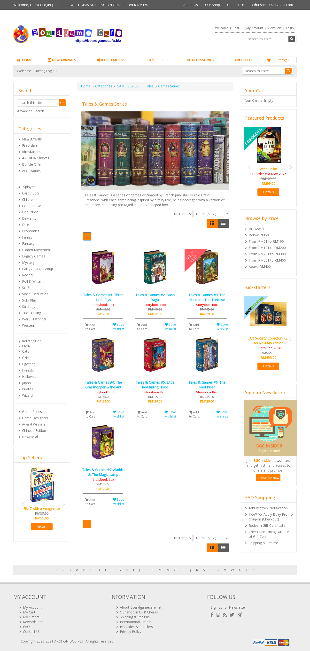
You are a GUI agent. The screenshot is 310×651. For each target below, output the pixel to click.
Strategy (28, 306)
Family (27, 237)
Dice (25, 224)
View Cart (274, 28)
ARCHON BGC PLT (69, 641)
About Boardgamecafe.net (141, 607)
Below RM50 (259, 235)
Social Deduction (35, 294)
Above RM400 (260, 266)
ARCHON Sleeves (35, 158)
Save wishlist (118, 326)
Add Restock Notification (268, 508)
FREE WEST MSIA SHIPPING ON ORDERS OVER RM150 (105, 4)
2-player (28, 187)
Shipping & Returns (264, 543)
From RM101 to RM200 (267, 247)
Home (86, 86)
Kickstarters (31, 151)
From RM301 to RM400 (267, 260)
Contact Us (236, 4)
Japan (26, 382)
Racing (27, 275)
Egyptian (28, 364)
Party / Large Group (37, 268)
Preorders (30, 145)
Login (46, 4)
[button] (20, 501)
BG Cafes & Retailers (136, 626)
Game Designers (35, 418)
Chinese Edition (34, 430)
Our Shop (212, 4)
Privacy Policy (130, 631)
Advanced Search (30, 111)
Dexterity (29, 218)
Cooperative (31, 205)
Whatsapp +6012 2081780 (272, 4)
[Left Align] (212, 223)
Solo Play (29, 300)
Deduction (30, 212)
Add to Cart (90, 327)
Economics (30, 231)
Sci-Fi (26, 287)
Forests (28, 370)
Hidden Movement (36, 250)
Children (28, 199)
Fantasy (28, 243)
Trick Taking (31, 312)
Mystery (28, 262)
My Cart (29, 612)
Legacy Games (33, 256)
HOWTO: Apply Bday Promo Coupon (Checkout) (271, 516)
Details (41, 526)
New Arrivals (32, 139)
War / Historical (34, 319)
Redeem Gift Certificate (267, 525)
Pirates (27, 389)
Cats (25, 351)
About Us (190, 4)
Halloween (30, 376)
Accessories (31, 170)
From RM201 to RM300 (267, 254)
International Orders (135, 622)
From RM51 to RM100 (266, 241)
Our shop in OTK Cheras (139, 612)
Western (28, 325)
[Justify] (223, 223)
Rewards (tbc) (34, 622)
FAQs (27, 626)
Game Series (32, 411)
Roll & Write (31, 281)
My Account (254, 28)
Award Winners (34, 424)
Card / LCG (30, 193)
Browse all (30, 436)
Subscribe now (268, 477)
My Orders (31, 617)
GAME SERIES (157, 60)
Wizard (27, 395)
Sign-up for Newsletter (228, 607)
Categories (103, 86)
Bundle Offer (32, 164)
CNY (25, 357)
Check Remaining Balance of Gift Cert (269, 534)
